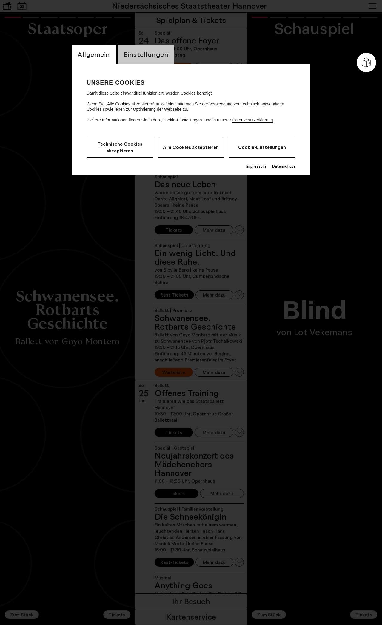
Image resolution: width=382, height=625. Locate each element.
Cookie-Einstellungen (262, 147)
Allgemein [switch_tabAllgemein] (94, 54)
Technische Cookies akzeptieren (120, 147)
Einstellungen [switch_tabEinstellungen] (146, 54)
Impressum (256, 166)
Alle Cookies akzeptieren (191, 147)
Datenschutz (283, 166)
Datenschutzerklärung (252, 120)
